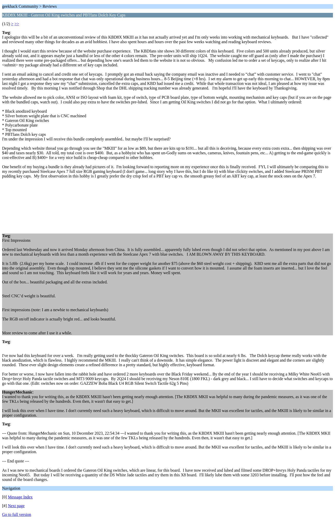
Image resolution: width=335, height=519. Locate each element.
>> (16, 24)
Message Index (20, 497)
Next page (16, 506)
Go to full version (16, 514)
